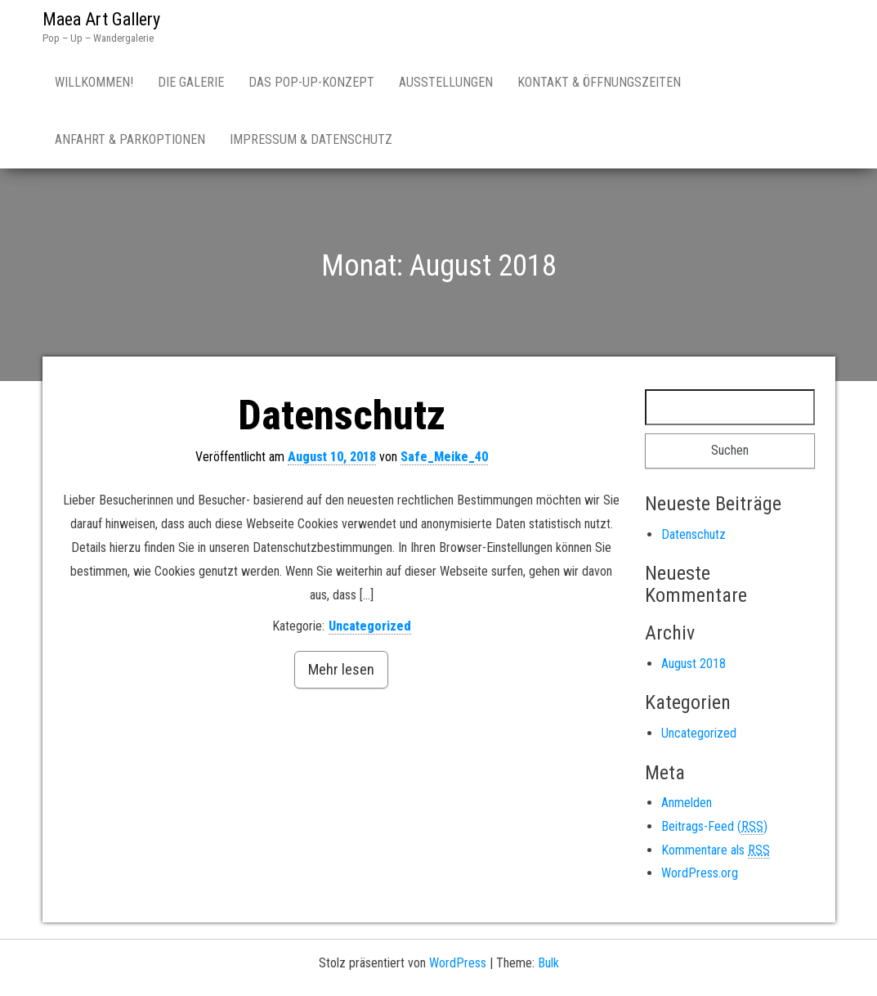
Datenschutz (341, 415)
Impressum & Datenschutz (311, 139)
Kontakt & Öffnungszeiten (599, 82)
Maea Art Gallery (101, 19)
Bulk (548, 963)
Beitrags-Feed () (714, 827)
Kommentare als (715, 850)
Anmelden (686, 802)
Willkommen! (94, 82)
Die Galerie (191, 82)
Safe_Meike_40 (444, 456)
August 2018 (693, 663)
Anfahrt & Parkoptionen (130, 139)
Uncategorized (370, 626)
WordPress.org (699, 873)
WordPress (457, 963)
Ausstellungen (446, 82)
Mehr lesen (341, 669)
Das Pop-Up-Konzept (311, 82)
